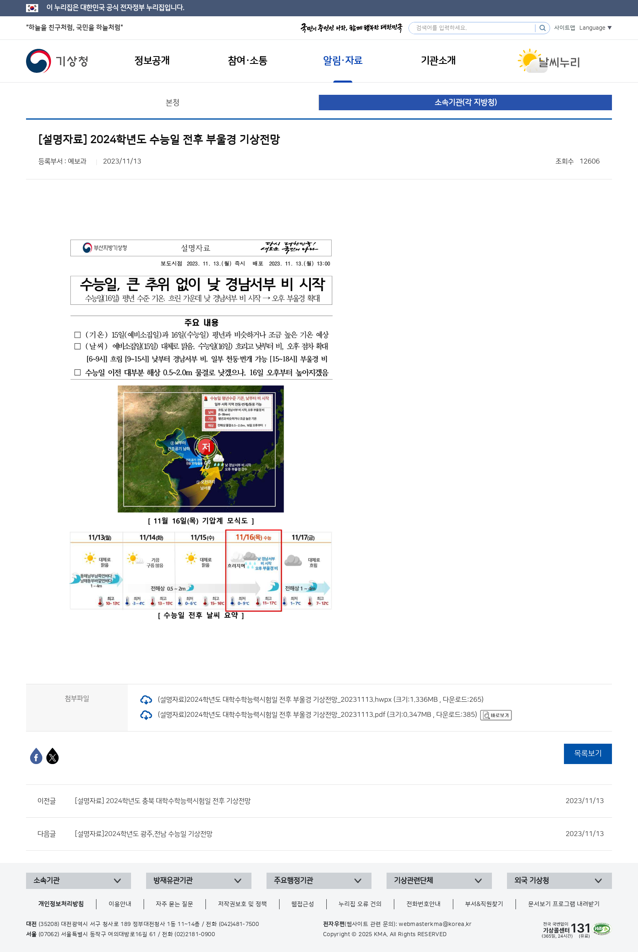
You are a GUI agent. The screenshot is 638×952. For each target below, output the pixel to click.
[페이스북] (36, 756)
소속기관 (46, 881)
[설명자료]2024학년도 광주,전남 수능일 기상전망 (339, 834)
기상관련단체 (413, 881)
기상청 (57, 61)
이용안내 (120, 904)
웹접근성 (302, 904)
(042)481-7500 (239, 924)
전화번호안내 (423, 904)
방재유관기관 (172, 881)
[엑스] (52, 756)
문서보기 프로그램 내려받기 (564, 904)
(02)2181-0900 (195, 934)
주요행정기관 (293, 881)
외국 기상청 (531, 881)
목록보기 (588, 753)
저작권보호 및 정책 (242, 904)
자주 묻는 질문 (174, 904)
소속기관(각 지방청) (466, 102)
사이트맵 (564, 28)
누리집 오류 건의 (360, 904)
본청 (172, 102)
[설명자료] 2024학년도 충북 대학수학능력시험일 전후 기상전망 (339, 801)
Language (592, 28)
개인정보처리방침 (61, 904)
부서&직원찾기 (484, 904)
